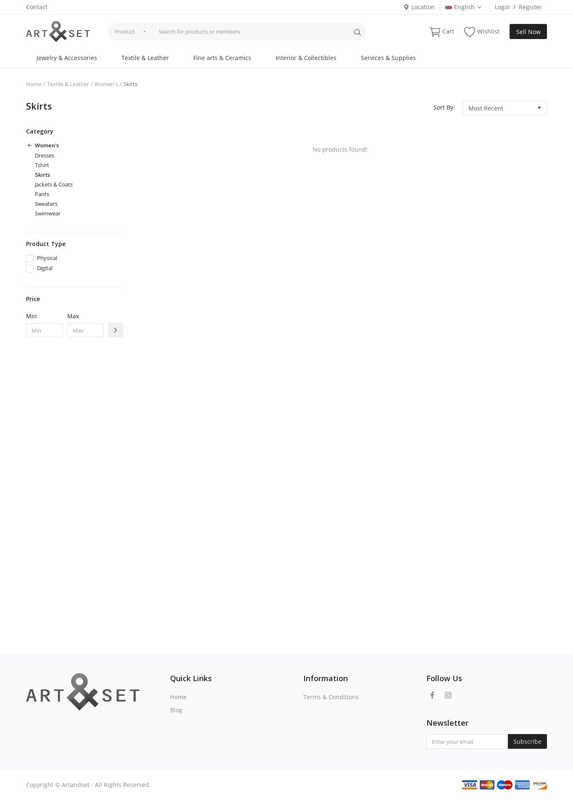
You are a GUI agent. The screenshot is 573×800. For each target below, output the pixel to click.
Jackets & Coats (54, 184)
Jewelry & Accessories (67, 58)
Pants (42, 194)
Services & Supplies (388, 58)
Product (125, 31)
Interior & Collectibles (306, 58)
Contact (36, 7)
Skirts (42, 174)
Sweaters (46, 203)
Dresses (44, 155)
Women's (106, 84)
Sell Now (528, 32)
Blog (176, 710)
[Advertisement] (73, 480)
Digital (45, 268)
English (463, 7)
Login (502, 7)
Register (530, 7)
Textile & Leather (145, 58)
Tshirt (42, 165)
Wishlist (481, 31)
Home (34, 84)
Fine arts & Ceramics (222, 58)
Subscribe (527, 741)
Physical (47, 258)
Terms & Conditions (331, 697)
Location (419, 7)
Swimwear (47, 213)
